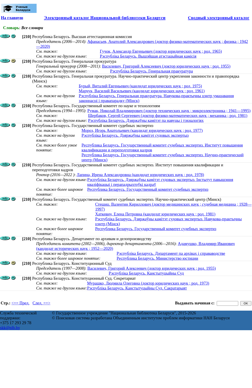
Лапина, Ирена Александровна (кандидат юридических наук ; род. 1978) (140, 174)
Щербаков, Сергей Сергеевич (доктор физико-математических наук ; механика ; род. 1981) (167, 115)
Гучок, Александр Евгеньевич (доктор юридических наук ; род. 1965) (161, 51)
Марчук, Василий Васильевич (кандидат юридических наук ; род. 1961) (142, 90)
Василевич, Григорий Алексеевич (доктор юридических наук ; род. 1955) (166, 66)
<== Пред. (21, 303)
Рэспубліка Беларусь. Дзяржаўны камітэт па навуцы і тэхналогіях (146, 120)
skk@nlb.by (10, 327)
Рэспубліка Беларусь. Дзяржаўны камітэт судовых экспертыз (135, 135)
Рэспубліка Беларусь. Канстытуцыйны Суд (146, 273)
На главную (12, 17)
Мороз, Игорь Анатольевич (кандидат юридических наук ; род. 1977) (142, 130)
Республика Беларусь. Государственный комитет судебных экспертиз (147, 189)
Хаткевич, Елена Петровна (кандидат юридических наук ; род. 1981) (155, 214)
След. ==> (41, 303)
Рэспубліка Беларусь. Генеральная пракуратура (151, 71)
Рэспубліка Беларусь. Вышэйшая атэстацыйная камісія (148, 56)
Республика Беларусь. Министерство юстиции (157, 258)
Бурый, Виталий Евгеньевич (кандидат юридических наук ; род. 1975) (140, 86)
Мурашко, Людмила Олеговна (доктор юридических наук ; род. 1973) (148, 283)
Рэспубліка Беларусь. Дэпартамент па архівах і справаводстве (171, 253)
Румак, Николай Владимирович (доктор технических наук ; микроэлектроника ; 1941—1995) (169, 110)
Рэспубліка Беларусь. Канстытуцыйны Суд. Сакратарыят (137, 288)
